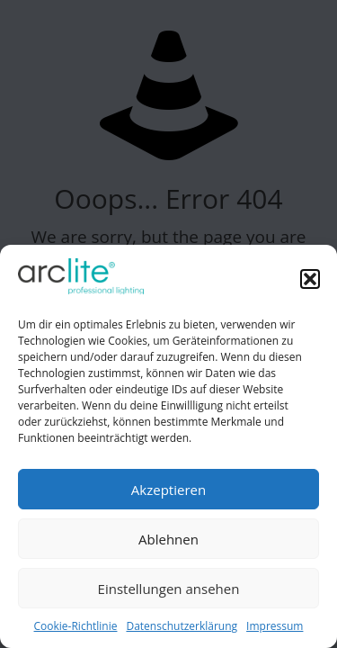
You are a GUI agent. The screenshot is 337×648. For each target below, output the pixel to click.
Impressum (274, 626)
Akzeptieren (168, 490)
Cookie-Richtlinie (76, 626)
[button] (310, 279)
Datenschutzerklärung (181, 626)
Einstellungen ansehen (169, 589)
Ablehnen (168, 539)
